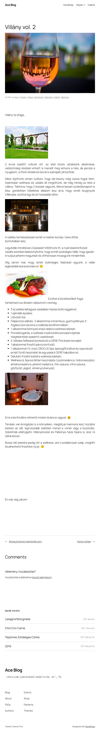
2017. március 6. (88, 628)
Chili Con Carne (15, 628)
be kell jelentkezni (42, 577)
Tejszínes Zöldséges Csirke (22, 637)
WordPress (90, 726)
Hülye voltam (84, 541)
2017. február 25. (88, 646)
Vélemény (48, 97)
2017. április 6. (89, 619)
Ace (16, 97)
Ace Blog (10, 5)
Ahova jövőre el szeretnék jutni (25, 541)
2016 (8, 646)
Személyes (38, 97)
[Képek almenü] (84, 5)
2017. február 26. (87, 637)
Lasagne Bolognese (17, 619)
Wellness (65, 97)
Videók (57, 97)
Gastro (24, 97)
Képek (30, 97)
